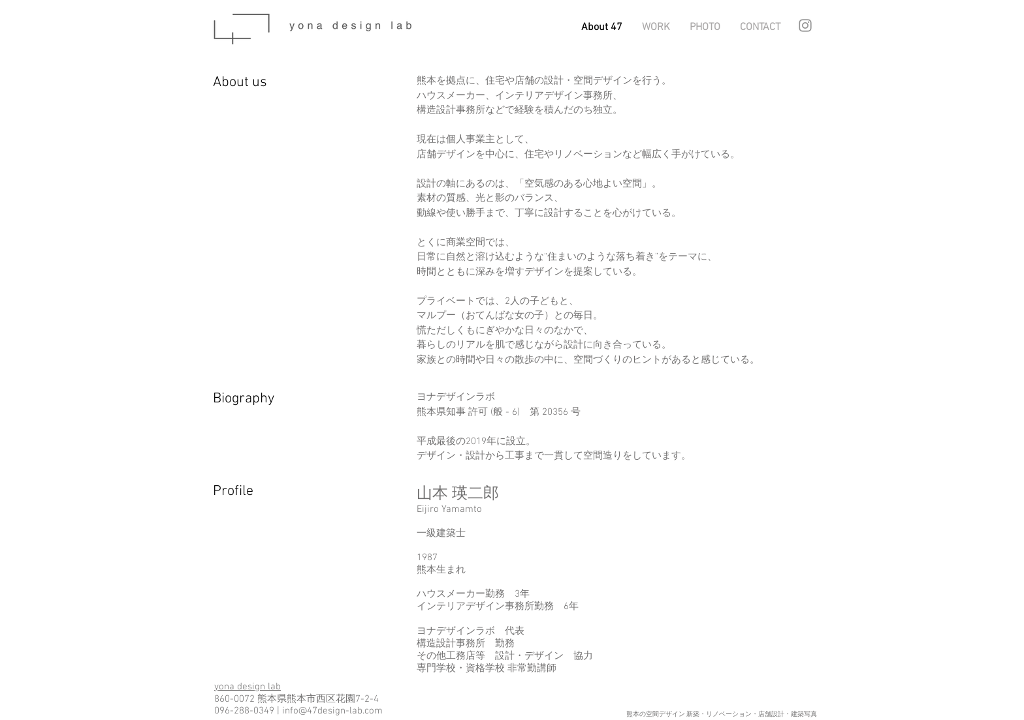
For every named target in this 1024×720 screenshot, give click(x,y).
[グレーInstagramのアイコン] (805, 25)
